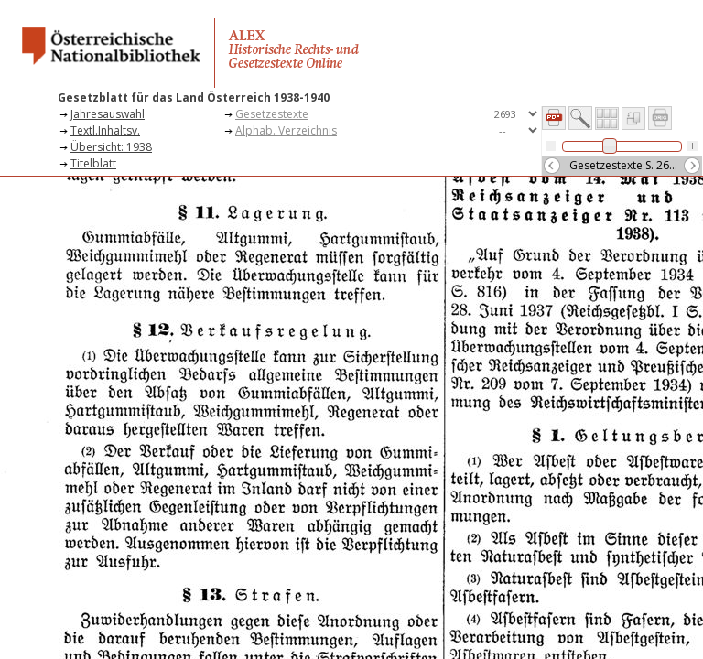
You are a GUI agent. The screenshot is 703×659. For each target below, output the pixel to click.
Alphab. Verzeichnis (286, 130)
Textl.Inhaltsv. (105, 130)
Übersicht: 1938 (111, 147)
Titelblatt (93, 163)
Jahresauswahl (107, 114)
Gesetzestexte (271, 114)
